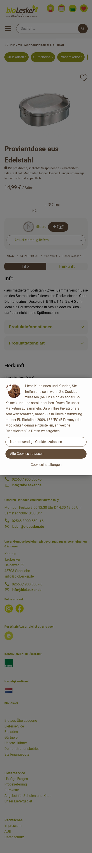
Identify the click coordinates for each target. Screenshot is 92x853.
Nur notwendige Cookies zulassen (36, 442)
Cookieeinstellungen (46, 465)
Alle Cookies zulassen (26, 454)
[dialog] (46, 426)
